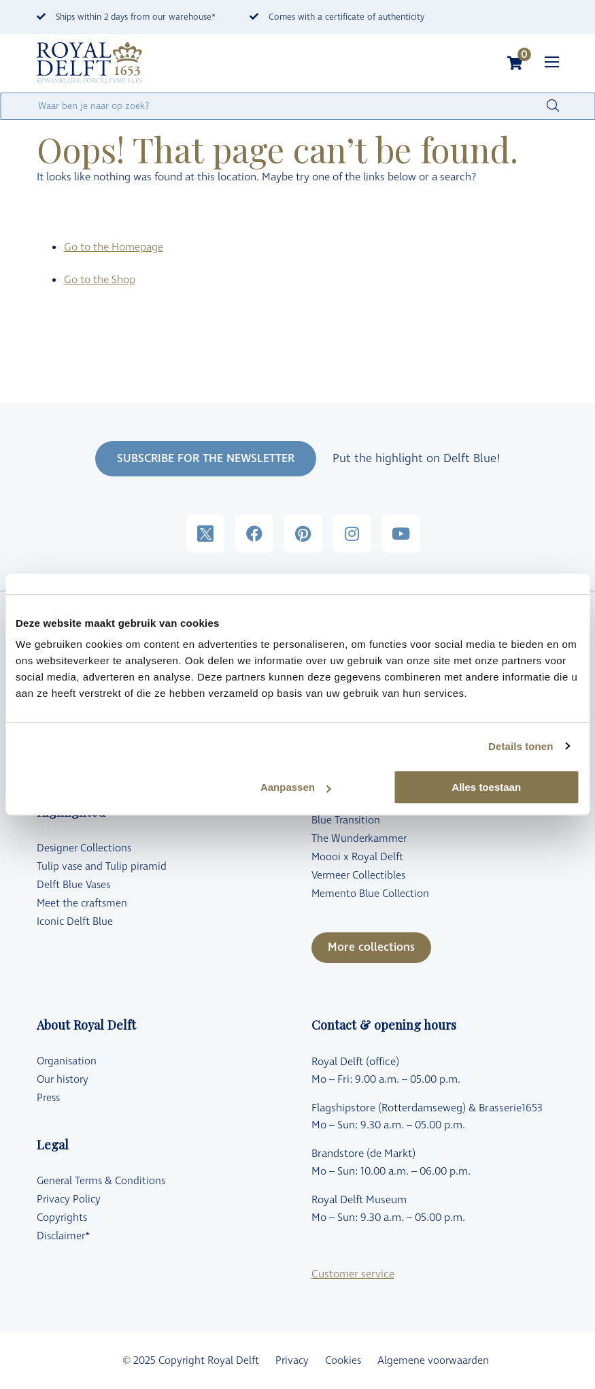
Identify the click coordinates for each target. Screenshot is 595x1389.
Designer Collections (84, 848)
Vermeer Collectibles (358, 875)
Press (48, 1098)
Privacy (292, 1361)
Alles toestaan (486, 787)
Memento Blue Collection (370, 894)
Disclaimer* (63, 1236)
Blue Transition (345, 820)
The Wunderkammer (359, 839)
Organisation (67, 1061)
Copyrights (62, 1218)
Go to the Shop (99, 279)
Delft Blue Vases (73, 885)
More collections (371, 947)
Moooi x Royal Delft (357, 857)
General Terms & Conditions (101, 1181)
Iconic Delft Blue (75, 922)
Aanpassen (295, 787)
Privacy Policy (69, 1199)
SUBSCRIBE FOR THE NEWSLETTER (205, 459)
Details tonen (520, 746)
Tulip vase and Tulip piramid (102, 867)
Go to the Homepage (113, 247)
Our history (62, 1080)
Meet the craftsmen (82, 903)
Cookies (343, 1361)
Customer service (352, 1274)
